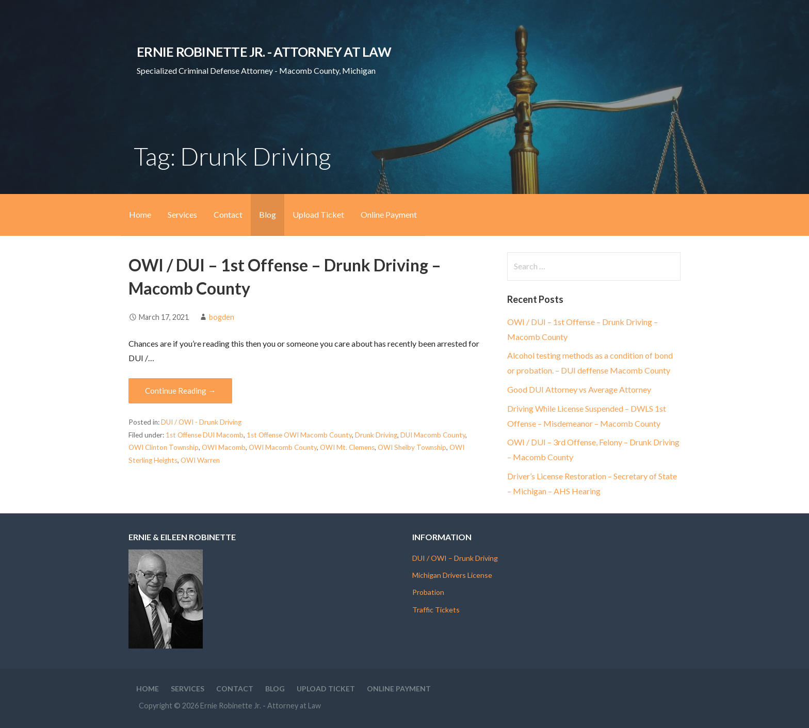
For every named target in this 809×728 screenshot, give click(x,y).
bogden (221, 317)
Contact (228, 214)
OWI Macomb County (283, 447)
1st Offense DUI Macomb (205, 435)
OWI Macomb (224, 447)
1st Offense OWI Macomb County (299, 435)
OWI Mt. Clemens (347, 447)
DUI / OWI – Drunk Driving (455, 558)
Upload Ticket (318, 214)
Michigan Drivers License (452, 575)
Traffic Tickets (436, 609)
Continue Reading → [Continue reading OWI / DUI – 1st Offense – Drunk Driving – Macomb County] (180, 390)
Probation (428, 592)
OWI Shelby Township (412, 447)
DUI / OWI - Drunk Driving (201, 422)
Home (140, 214)
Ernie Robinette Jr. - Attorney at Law (264, 51)
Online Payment (389, 214)
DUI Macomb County (432, 435)
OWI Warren (200, 460)
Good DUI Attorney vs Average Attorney (579, 389)
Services (182, 214)
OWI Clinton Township (163, 447)
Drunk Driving (376, 435)
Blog (267, 214)
